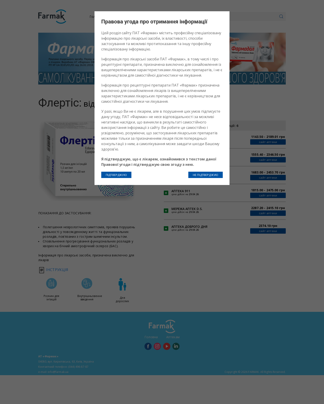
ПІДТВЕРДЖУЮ (116, 175)
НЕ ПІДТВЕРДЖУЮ (205, 175)
